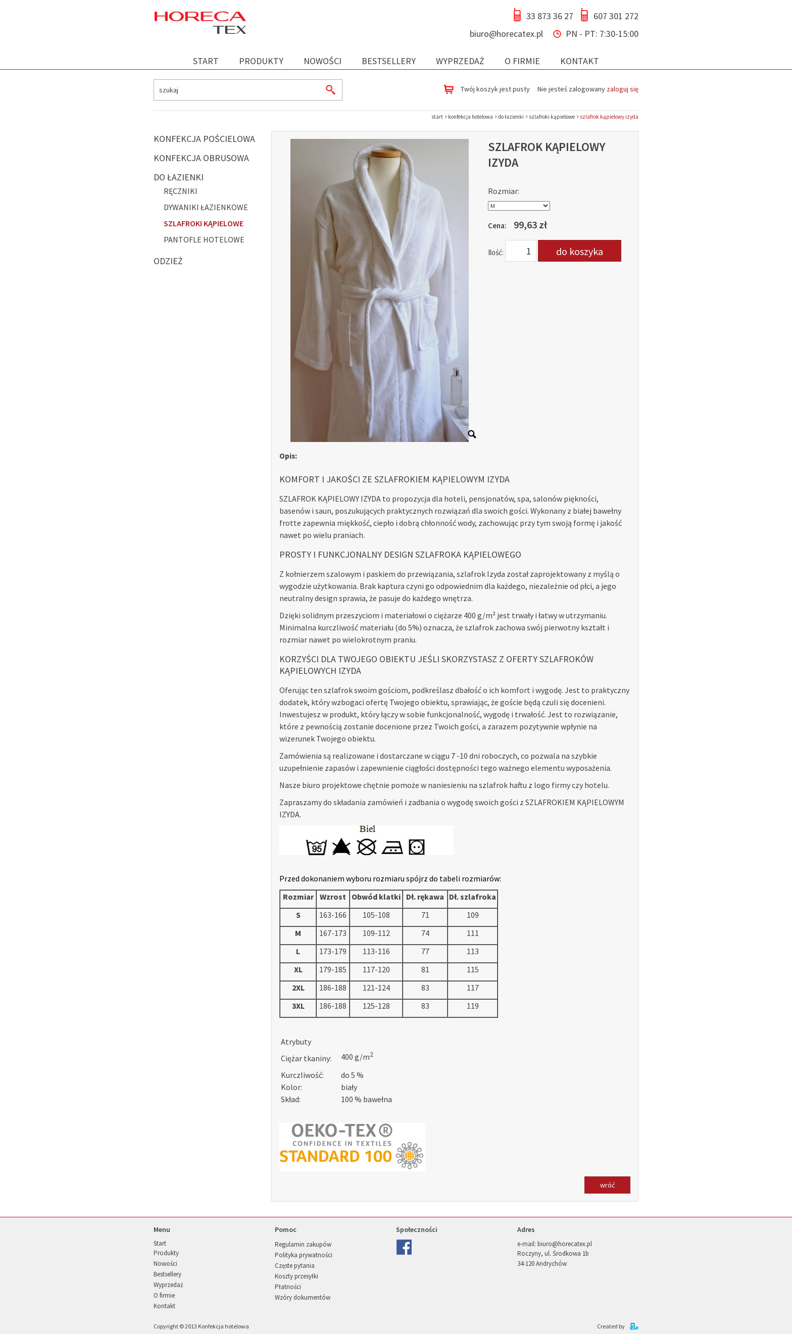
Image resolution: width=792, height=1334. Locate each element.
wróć (607, 1185)
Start (206, 61)
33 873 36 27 (549, 16)
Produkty (261, 61)
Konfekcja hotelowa (223, 1326)
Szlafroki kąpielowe (203, 223)
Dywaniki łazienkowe (206, 207)
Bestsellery (389, 61)
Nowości (322, 61)
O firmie (522, 61)
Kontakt (579, 61)
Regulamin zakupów (303, 1244)
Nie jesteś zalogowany (587, 88)
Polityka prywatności (303, 1255)
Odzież (168, 261)
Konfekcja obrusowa (201, 158)
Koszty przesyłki (296, 1276)
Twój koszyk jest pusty (495, 88)
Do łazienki (179, 177)
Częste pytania (295, 1265)
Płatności (288, 1286)
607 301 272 (615, 16)
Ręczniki (180, 191)
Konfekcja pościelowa (204, 138)
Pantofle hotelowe (204, 239)
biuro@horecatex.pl (506, 33)
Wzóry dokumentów (302, 1297)
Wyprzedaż (460, 61)
